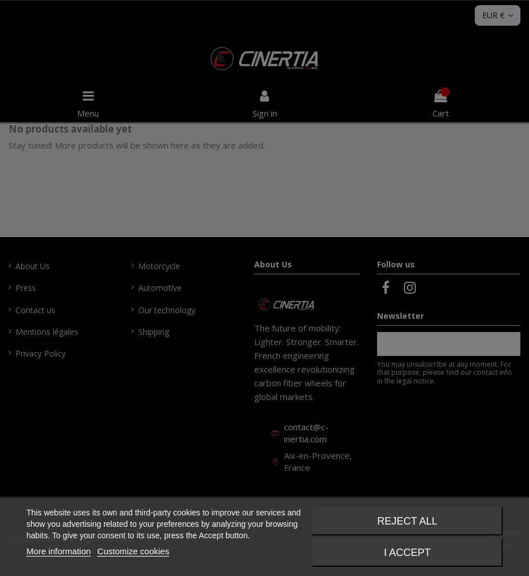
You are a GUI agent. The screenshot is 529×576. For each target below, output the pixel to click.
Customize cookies (133, 551)
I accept (407, 552)
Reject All (407, 521)
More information (58, 551)
